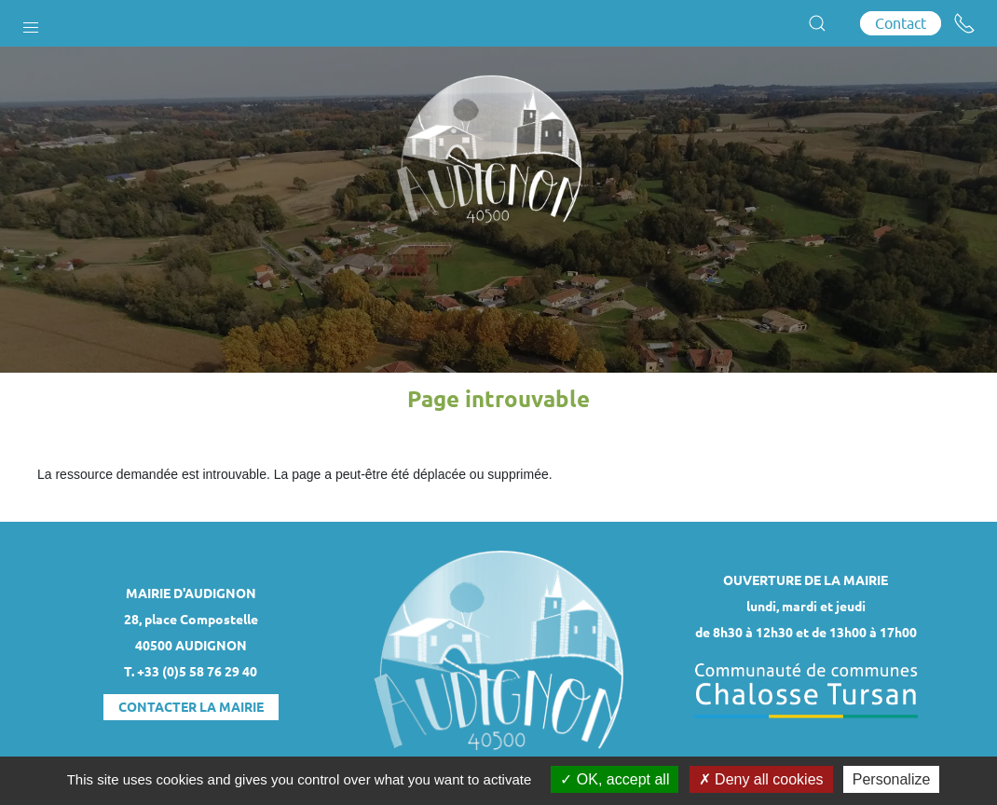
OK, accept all (614, 779)
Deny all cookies (761, 779)
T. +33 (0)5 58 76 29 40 (190, 671)
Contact (900, 23)
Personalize (892, 779)
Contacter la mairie (191, 707)
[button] (30, 23)
